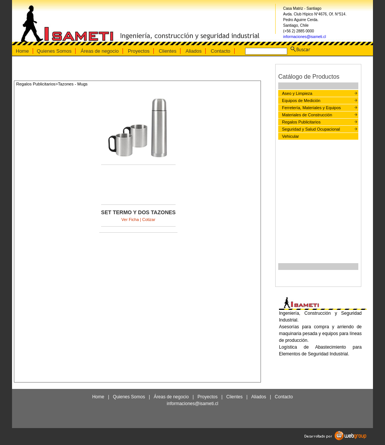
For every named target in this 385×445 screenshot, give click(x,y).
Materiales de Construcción (307, 115)
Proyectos (139, 51)
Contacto (220, 51)
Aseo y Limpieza (297, 93)
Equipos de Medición (301, 100)
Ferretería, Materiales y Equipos (311, 107)
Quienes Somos (54, 51)
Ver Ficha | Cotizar (138, 219)
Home (22, 51)
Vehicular (290, 136)
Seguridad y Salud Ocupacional (311, 129)
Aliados (194, 51)
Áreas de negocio (100, 51)
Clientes (167, 51)
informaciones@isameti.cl (304, 37)
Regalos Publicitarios (301, 122)
